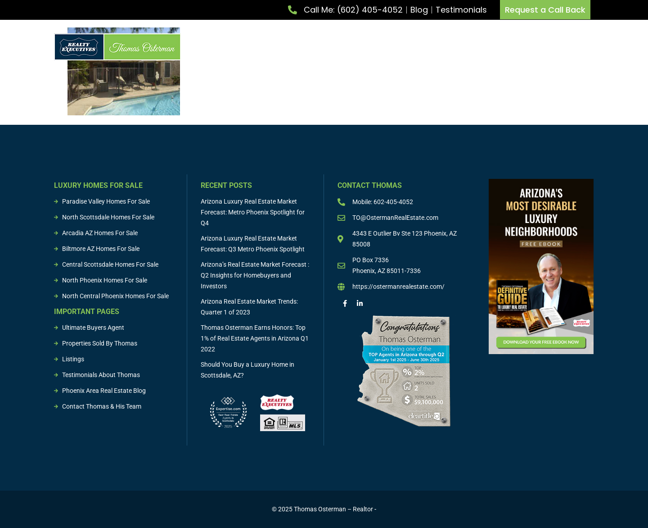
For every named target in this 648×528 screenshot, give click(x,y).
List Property (295, 46)
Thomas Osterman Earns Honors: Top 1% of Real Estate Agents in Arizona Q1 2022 (255, 338)
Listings (476, 46)
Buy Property (356, 46)
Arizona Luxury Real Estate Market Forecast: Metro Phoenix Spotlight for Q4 (253, 212)
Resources (578, 46)
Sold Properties (525, 46)
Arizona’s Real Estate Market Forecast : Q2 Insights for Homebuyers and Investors (255, 275)
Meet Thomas (237, 46)
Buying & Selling (421, 46)
